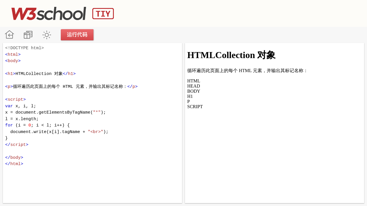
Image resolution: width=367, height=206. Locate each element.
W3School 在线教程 (9, 35)
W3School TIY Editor (62, 13)
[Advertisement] (251, 13)
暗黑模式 (46, 35)
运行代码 (77, 35)
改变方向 (28, 35)
